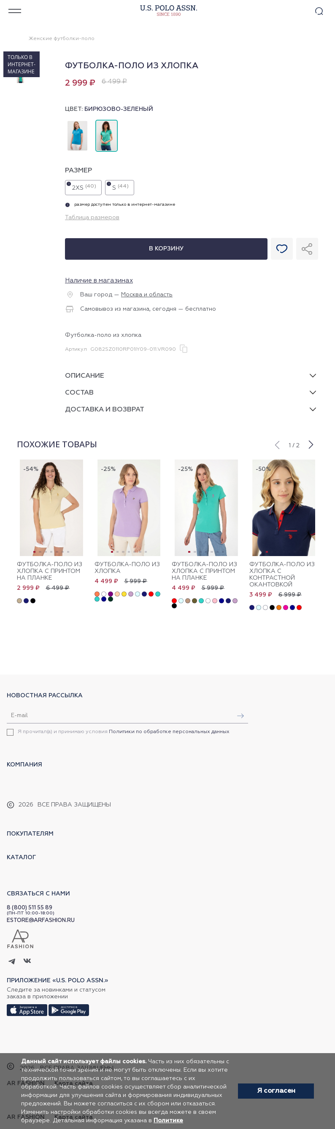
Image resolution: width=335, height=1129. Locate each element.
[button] (277, 444)
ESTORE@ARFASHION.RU (41, 920)
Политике (168, 1121)
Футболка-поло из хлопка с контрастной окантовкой (282, 575)
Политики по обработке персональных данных (169, 731)
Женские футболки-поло (62, 38)
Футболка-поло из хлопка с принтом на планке (49, 571)
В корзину (166, 249)
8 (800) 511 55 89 (29, 908)
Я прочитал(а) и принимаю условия (124, 731)
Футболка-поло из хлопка (127, 568)
